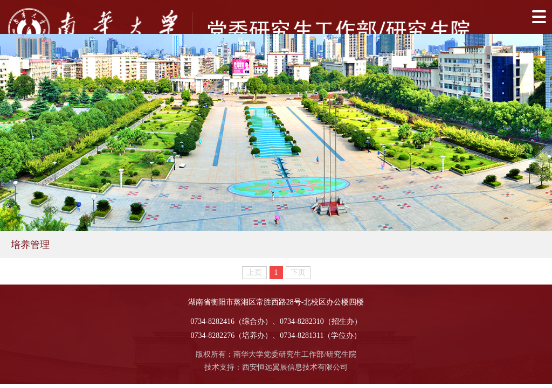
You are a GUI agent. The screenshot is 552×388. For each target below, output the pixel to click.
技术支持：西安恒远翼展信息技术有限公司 (276, 367)
